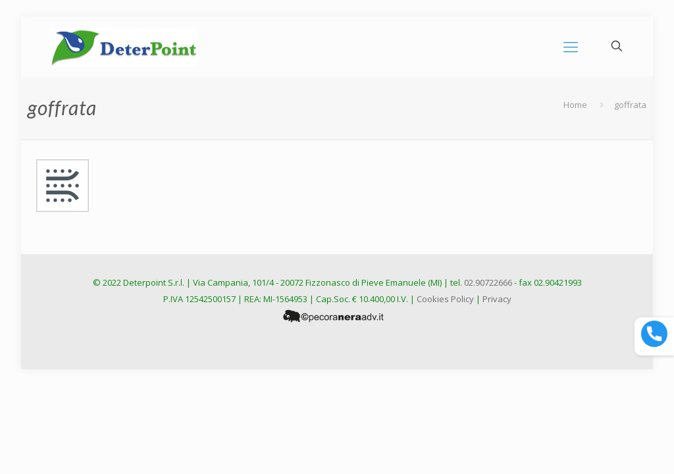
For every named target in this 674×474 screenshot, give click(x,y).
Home (575, 105)
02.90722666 (488, 282)
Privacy (496, 299)
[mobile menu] (570, 46)
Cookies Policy (445, 299)
